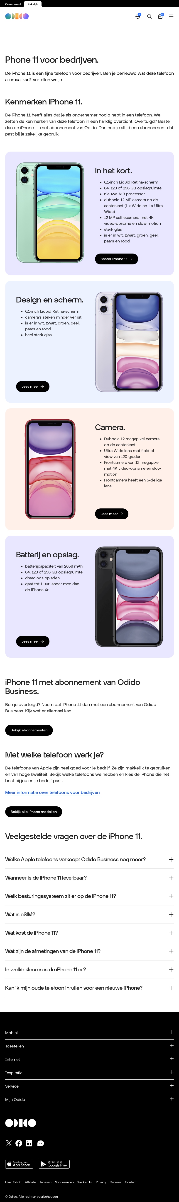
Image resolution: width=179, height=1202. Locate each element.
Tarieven (45, 1182)
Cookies (115, 1182)
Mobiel (11, 1032)
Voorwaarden (64, 1182)
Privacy (101, 1182)
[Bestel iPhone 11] (116, 259)
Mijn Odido (15, 1099)
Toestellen (14, 1046)
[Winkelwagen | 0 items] (160, 16)
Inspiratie (13, 1072)
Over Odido (13, 1182)
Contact (131, 1182)
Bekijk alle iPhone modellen (34, 812)
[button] (138, 16)
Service (12, 1086)
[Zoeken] (149, 16)
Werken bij (84, 1182)
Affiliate (30, 1182)
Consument (13, 4)
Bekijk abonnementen (29, 730)
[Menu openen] (171, 16)
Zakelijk (33, 4)
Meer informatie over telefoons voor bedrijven (52, 792)
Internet (12, 1059)
